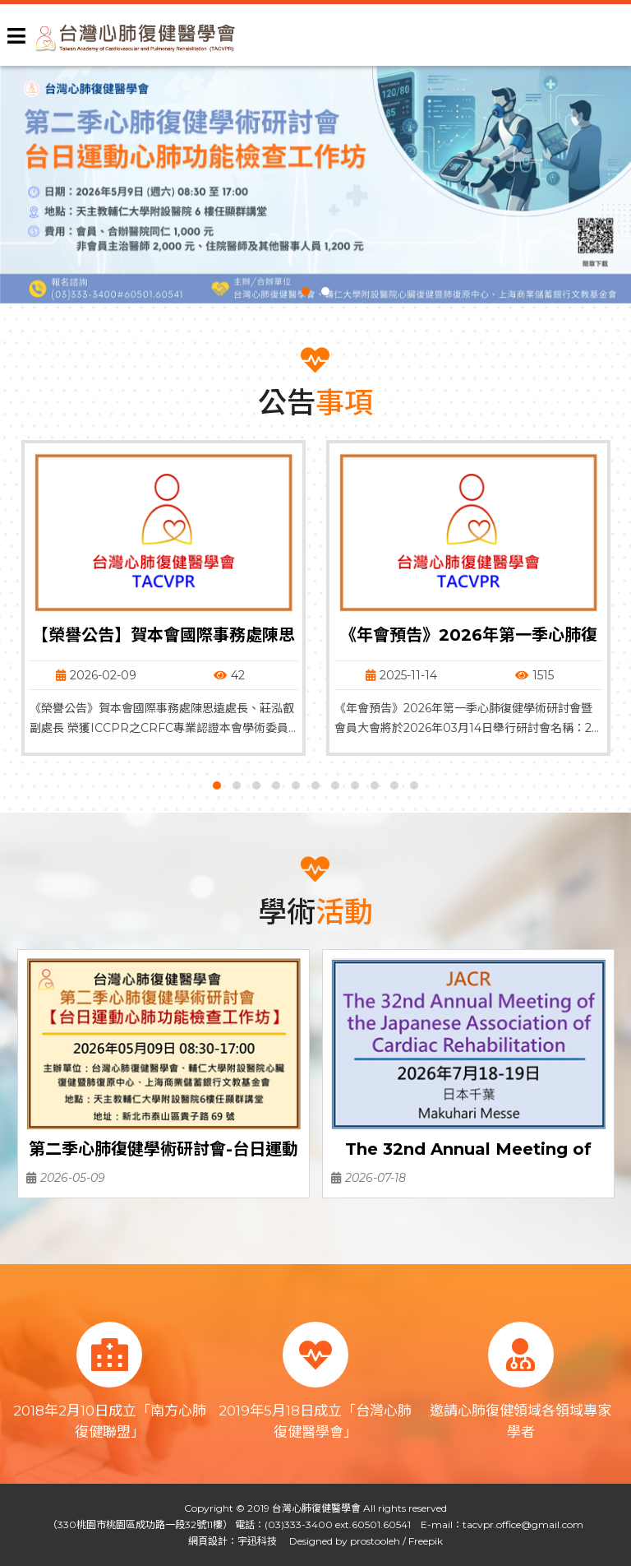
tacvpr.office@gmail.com (523, 1524)
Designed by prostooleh (339, 1541)
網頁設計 (208, 1541)
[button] (306, 291)
